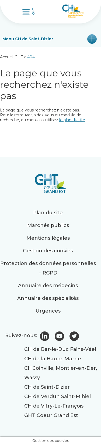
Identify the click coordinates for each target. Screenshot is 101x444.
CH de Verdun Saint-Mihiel (57, 396)
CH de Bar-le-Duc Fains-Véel (60, 349)
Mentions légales (48, 238)
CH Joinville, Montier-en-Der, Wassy (60, 373)
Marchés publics (48, 225)
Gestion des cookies (48, 251)
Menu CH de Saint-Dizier (27, 38)
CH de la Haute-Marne (52, 359)
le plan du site (72, 119)
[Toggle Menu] (26, 11)
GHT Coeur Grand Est (51, 415)
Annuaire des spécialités (48, 298)
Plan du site (48, 213)
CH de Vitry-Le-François (53, 406)
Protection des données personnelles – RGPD (48, 268)
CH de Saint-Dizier (47, 387)
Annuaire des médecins (48, 286)
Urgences (48, 311)
